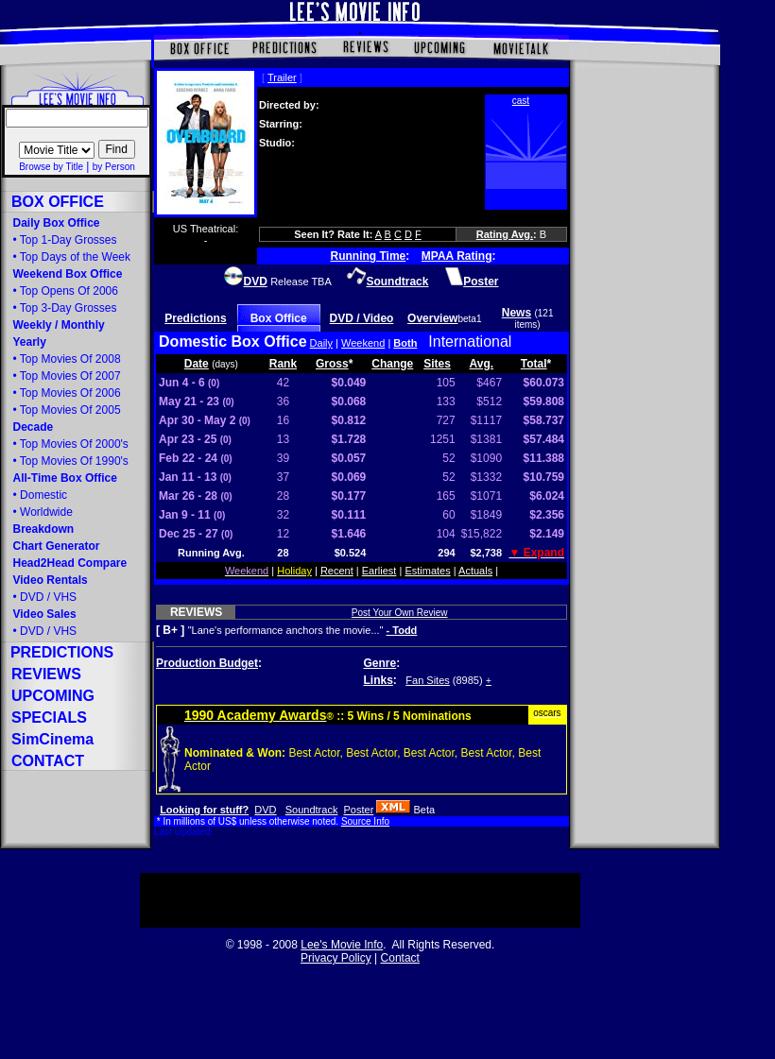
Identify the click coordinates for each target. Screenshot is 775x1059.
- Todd (402, 630)
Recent (336, 570)
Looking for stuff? (204, 809)
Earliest (379, 570)
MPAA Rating (457, 256)
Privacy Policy (336, 958)
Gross (332, 363)
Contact (400, 958)
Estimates (427, 570)
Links (378, 680)
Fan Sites (427, 680)
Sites (437, 363)
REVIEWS (196, 612)
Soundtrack (311, 809)
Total (534, 363)
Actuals (475, 570)
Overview (432, 318)
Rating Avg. (504, 234)
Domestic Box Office (232, 341)
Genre (380, 663)
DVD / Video (362, 318)
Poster (359, 809)
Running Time (368, 256)
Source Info (365, 821)
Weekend (363, 343)
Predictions (195, 318)
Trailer (282, 77)
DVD (265, 809)
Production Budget (207, 663)
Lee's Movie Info (342, 944)
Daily (321, 343)
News (516, 312)
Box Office (278, 318)
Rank (283, 363)
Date (196, 363)
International (469, 341)
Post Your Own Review (400, 612)
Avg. (482, 363)
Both (405, 343)
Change (392, 363)
